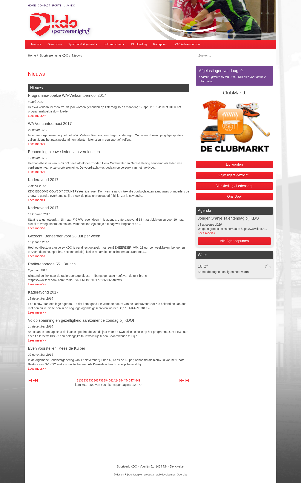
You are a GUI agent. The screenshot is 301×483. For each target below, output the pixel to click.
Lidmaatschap (114, 44)
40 (108, 380)
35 (92, 380)
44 (122, 380)
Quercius (182, 474)
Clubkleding (139, 44)
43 (118, 380)
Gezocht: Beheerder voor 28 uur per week (64, 236)
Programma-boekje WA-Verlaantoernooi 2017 (67, 95)
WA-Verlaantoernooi (187, 44)
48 (135, 380)
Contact (44, 5)
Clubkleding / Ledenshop (234, 186)
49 (138, 380)
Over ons (55, 44)
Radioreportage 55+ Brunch (52, 264)
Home (32, 5)
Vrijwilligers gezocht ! (234, 175)
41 (112, 380)
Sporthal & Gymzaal (82, 44)
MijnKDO (69, 5)
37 (98, 380)
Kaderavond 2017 (43, 180)
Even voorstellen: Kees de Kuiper (56, 348)
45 (125, 380)
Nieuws (36, 44)
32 (82, 380)
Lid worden (234, 164)
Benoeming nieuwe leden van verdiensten (64, 152)
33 (85, 380)
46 (129, 380)
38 (102, 380)
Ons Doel (234, 196)
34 (88, 380)
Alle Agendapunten (234, 241)
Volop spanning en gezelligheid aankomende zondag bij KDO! (81, 320)
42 (115, 380)
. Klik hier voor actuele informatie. (234, 75)
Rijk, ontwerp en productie (140, 474)
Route (56, 5)
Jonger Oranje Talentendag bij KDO (228, 218)
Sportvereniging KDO (54, 55)
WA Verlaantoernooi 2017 (50, 124)
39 (105, 380)
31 (78, 380)
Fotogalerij (160, 44)
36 (95, 380)
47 (132, 380)
